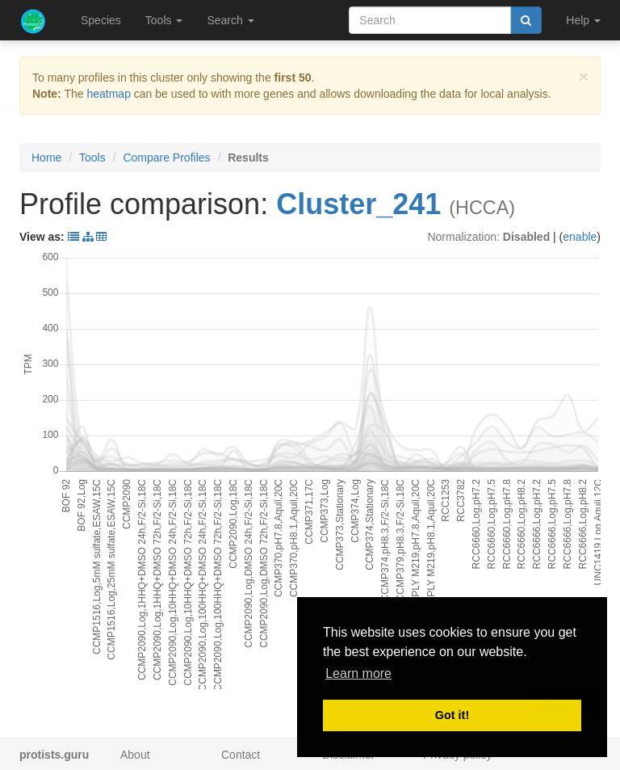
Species (101, 20)
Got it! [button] (452, 715)
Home (46, 157)
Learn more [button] (358, 673)
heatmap (108, 93)
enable (580, 236)
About (135, 754)
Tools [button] (164, 20)
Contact (240, 754)
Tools (92, 157)
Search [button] (230, 20)
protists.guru (54, 754)
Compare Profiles (166, 157)
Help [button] (583, 20)
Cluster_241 (358, 204)
